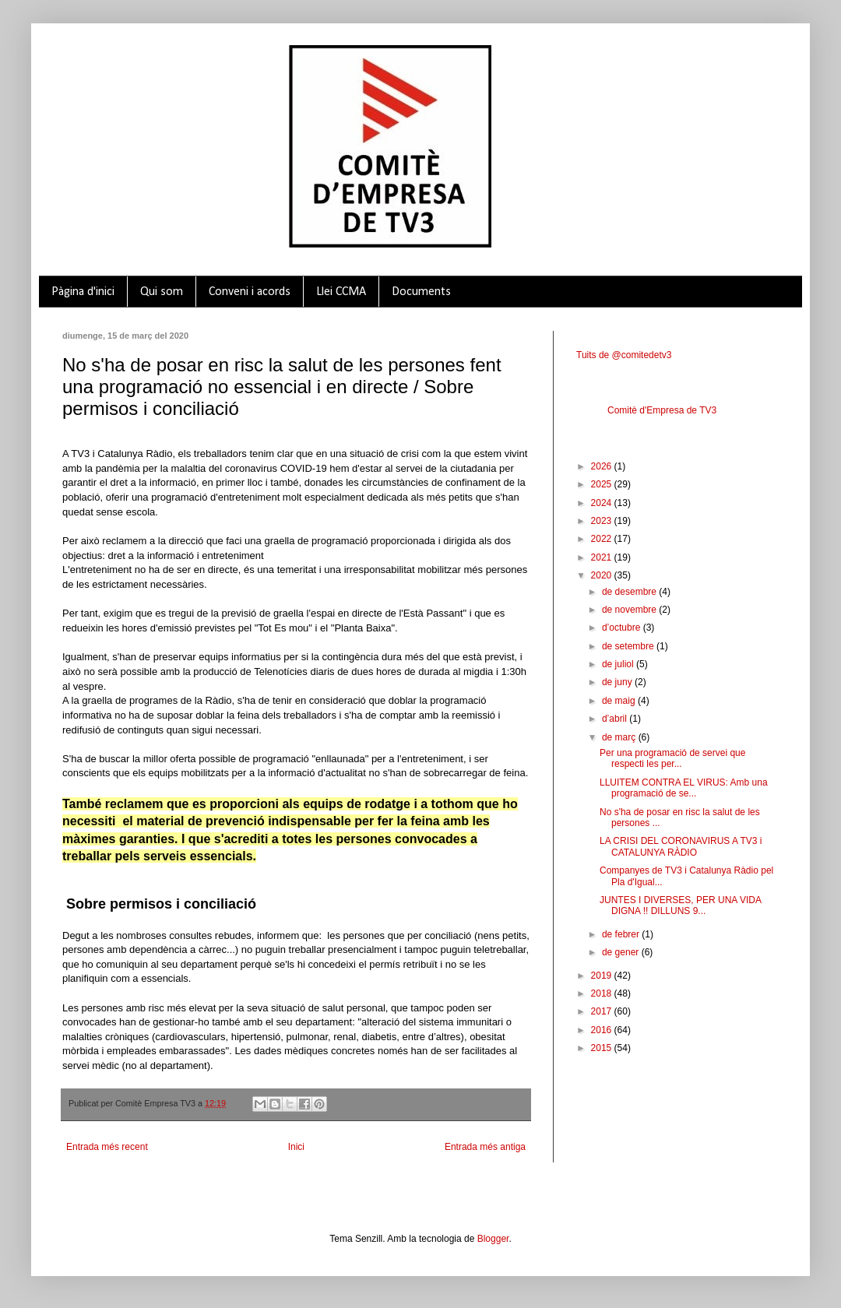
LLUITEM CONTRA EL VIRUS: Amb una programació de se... (684, 788)
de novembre (630, 609)
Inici (296, 1146)
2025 (602, 484)
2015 (602, 1048)
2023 (602, 520)
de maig (620, 700)
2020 (602, 575)
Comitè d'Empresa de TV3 (661, 410)
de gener (622, 952)
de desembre (630, 591)
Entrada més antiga (485, 1146)
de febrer (622, 934)
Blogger (493, 1238)
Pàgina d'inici (82, 292)
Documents (421, 292)
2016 (602, 1030)
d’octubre (622, 627)
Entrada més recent (107, 1146)
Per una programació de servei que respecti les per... (672, 758)
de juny (618, 682)
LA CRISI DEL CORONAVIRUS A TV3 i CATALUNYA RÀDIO (681, 846)
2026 (602, 466)
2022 (602, 538)
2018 (602, 993)
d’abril (615, 718)
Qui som (161, 292)
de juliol (619, 664)
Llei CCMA (341, 292)
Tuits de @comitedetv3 (623, 355)
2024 (602, 503)
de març (620, 737)
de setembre (629, 646)
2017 (602, 1011)
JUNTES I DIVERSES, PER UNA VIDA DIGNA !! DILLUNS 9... (680, 905)
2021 (602, 557)
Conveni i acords (249, 292)
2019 (602, 975)
